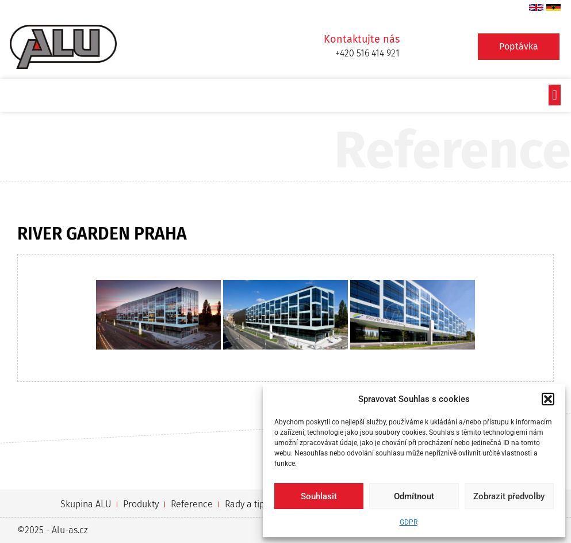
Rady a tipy (247, 504)
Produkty (141, 504)
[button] (548, 399)
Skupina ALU (85, 504)
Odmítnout (414, 496)
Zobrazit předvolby (509, 496)
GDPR (408, 522)
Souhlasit (319, 496)
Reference (192, 504)
